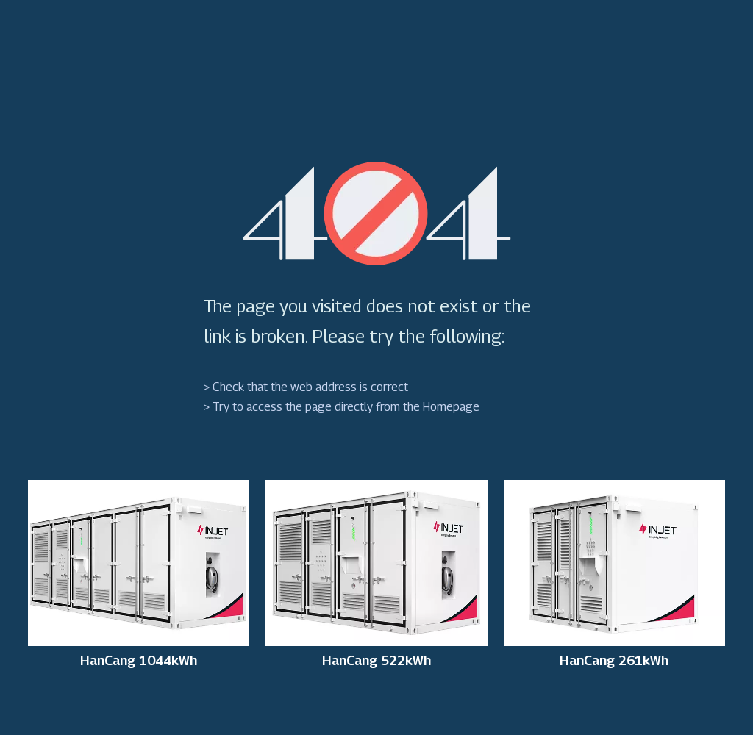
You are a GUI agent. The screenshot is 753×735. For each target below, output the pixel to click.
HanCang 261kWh (614, 660)
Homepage (451, 407)
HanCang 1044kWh (138, 660)
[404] (377, 213)
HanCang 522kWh (376, 660)
